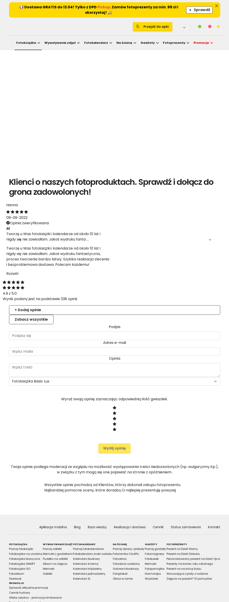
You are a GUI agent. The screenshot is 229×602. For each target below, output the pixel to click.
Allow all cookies (193, 351)
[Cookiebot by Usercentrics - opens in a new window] (193, 248)
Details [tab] (114, 262)
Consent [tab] (47, 262)
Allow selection (153, 351)
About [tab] (182, 262)
